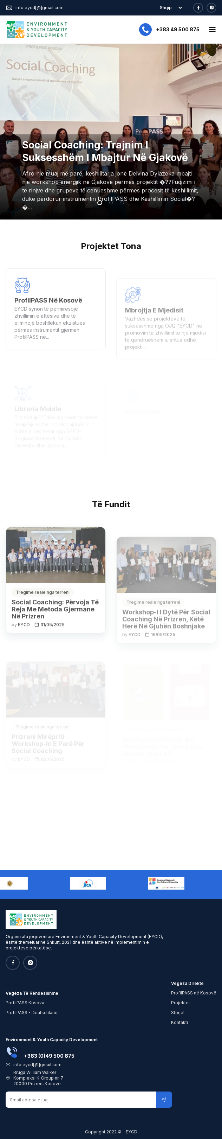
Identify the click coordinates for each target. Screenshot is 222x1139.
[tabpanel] (111, 131)
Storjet (178, 1012)
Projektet (180, 1002)
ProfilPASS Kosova (25, 1002)
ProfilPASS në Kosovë (193, 992)
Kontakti (179, 1022)
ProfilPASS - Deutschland (32, 1012)
